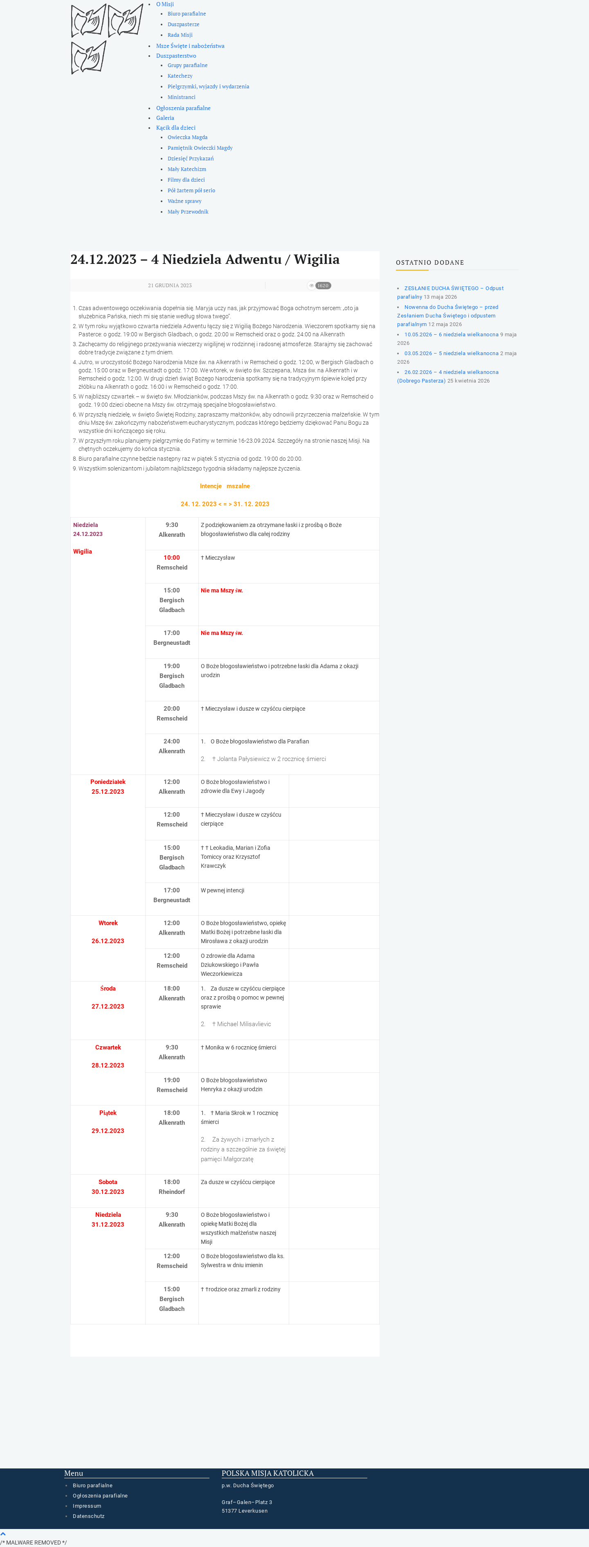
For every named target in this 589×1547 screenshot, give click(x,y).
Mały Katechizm (187, 169)
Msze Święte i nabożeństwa (190, 46)
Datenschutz (89, 1516)
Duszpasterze (184, 24)
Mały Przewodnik (188, 211)
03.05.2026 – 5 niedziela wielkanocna (452, 353)
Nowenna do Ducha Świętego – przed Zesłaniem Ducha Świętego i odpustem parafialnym (448, 315)
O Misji (165, 4)
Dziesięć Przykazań (191, 158)
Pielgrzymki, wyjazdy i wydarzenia (209, 86)
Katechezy (180, 75)
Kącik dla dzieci (176, 127)
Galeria (165, 118)
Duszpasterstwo (176, 55)
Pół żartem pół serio (191, 190)
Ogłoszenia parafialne (183, 108)
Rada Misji (180, 35)
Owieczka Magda (188, 137)
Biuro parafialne (187, 13)
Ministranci (182, 97)
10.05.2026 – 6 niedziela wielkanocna (452, 334)
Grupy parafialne (188, 65)
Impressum (87, 1506)
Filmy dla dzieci (186, 179)
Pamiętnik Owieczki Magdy (200, 147)
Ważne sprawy (185, 201)
